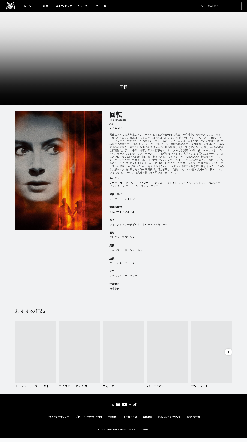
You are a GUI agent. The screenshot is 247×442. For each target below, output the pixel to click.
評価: (111, 124)
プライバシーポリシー (58, 420)
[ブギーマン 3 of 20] (123, 352)
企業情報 (147, 420)
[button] (228, 352)
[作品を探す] (217, 6)
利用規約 (112, 420)
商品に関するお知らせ (169, 420)
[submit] (202, 6)
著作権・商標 (130, 420)
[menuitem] (27, 6)
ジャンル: (113, 128)
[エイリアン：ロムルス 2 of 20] (79, 352)
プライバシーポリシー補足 (88, 420)
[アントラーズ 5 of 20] (211, 352)
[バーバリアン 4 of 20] (167, 352)
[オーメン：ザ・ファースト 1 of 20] (35, 352)
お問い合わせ (193, 420)
